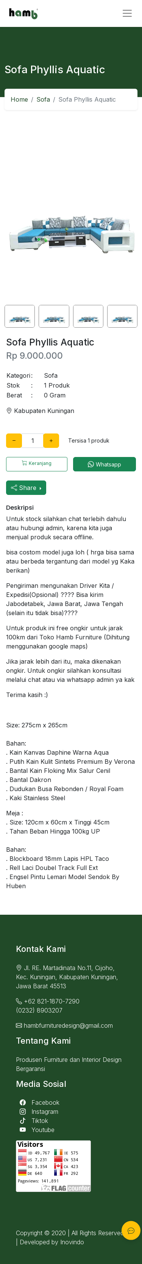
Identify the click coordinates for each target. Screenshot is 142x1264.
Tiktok (32, 1120)
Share (24, 487)
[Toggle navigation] (127, 13)
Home (19, 99)
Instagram (37, 1111)
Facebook (37, 1102)
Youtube (35, 1129)
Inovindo (72, 1242)
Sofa (43, 99)
